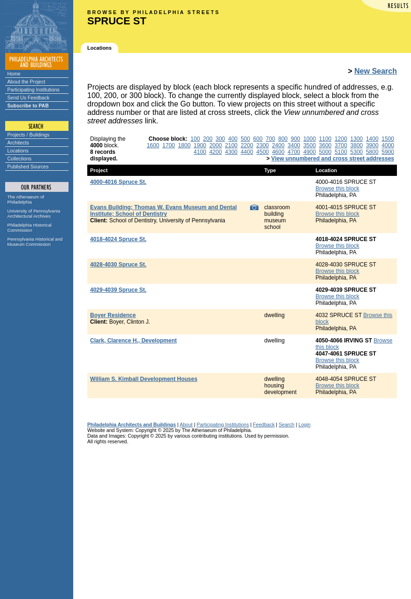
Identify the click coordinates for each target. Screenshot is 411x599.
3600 (325, 145)
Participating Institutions (34, 89)
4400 (247, 152)
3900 (372, 145)
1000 (309, 139)
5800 (372, 152)
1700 (168, 145)
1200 (341, 139)
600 (258, 139)
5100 (341, 152)
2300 (262, 145)
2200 (247, 145)
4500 (262, 152)
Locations (18, 150)
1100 (325, 139)
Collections (20, 158)
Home (14, 73)
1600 (153, 145)
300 (220, 139)
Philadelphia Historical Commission (30, 227)
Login (304, 424)
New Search (375, 71)
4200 (215, 152)
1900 (200, 145)
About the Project (27, 81)
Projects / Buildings (29, 134)
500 (245, 139)
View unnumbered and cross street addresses (332, 158)
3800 (356, 145)
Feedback (263, 424)
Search (286, 424)
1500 (387, 139)
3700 (341, 145)
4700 (294, 152)
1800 (184, 145)
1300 (356, 139)
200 (208, 139)
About (186, 424)
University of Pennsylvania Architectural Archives (34, 213)
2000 (215, 145)
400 (232, 139)
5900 (387, 152)
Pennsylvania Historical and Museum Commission (35, 241)
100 (195, 139)
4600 (278, 152)
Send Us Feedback (29, 97)
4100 (200, 152)
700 (270, 139)
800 (283, 139)
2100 (231, 145)
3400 (294, 145)
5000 (325, 152)
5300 (356, 152)
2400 (278, 145)
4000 (387, 145)
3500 (309, 145)
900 (295, 139)
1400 (372, 139)
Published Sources (28, 166)
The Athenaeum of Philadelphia (26, 199)
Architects (18, 142)
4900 (309, 152)
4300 (231, 152)
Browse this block (337, 188)
